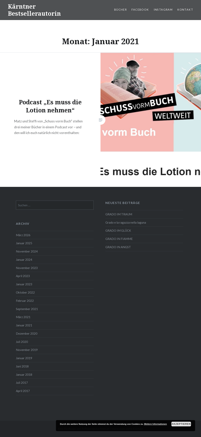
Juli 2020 (22, 341)
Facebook (140, 9)
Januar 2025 (24, 243)
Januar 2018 (24, 374)
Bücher (120, 9)
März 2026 (23, 235)
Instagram (163, 9)
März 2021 (23, 317)
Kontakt (185, 9)
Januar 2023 (24, 284)
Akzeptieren (181, 424)
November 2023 (27, 268)
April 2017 (23, 391)
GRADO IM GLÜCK (118, 230)
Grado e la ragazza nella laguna (125, 222)
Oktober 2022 (25, 292)
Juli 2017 (22, 382)
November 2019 (27, 350)
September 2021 (27, 309)
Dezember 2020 (26, 333)
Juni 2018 (22, 366)
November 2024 (27, 251)
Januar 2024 (24, 259)
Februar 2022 (25, 300)
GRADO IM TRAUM (118, 214)
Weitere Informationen (155, 424)
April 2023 (23, 276)
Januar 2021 (24, 325)
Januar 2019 (24, 358)
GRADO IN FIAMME (119, 239)
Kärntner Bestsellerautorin (34, 9)
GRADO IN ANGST (118, 247)
